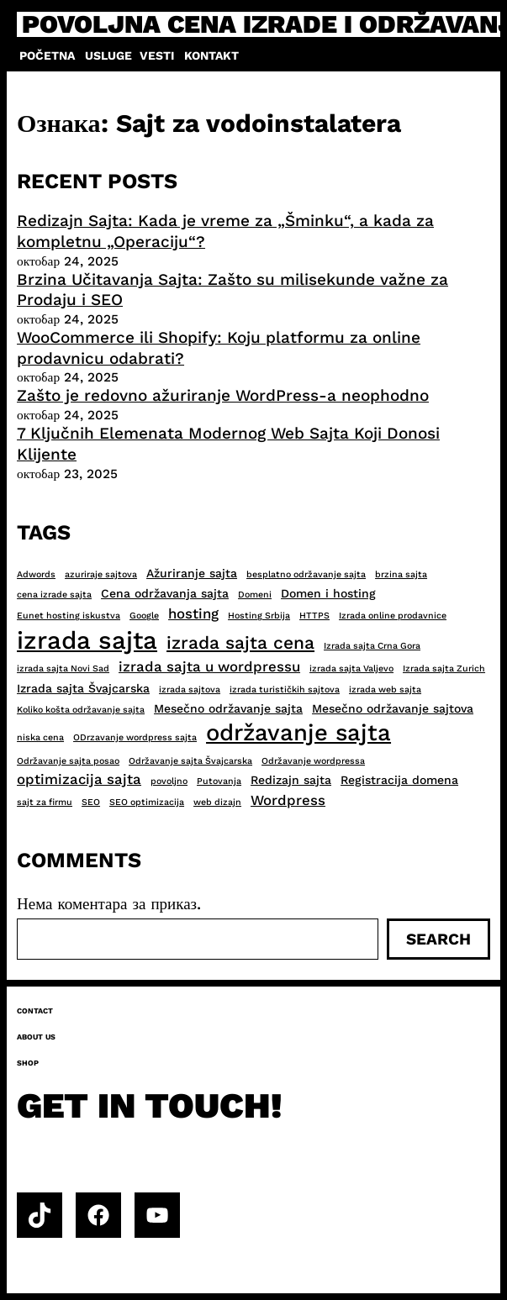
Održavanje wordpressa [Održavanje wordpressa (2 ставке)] (313, 760)
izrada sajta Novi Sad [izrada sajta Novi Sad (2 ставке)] (63, 668)
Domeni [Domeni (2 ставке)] (255, 594)
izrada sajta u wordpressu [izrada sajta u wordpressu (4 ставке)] (209, 666)
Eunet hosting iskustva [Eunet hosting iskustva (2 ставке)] (68, 615)
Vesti (157, 55)
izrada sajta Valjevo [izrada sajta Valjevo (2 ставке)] (351, 668)
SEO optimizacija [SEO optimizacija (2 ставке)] (146, 802)
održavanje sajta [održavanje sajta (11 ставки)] (298, 732)
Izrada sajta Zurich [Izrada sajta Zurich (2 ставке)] (444, 668)
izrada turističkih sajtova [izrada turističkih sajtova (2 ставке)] (285, 689)
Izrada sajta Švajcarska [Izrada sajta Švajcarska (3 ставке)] (83, 688)
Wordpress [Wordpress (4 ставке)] (288, 800)
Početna (47, 55)
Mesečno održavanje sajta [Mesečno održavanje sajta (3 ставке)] (228, 708)
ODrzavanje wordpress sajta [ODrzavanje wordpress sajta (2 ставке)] (135, 737)
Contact (35, 1011)
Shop (28, 1063)
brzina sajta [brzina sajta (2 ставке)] (401, 574)
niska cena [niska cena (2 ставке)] (40, 737)
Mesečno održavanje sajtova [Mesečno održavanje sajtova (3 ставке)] (392, 708)
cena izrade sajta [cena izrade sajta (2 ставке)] (54, 594)
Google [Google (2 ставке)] (144, 615)
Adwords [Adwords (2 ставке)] (36, 574)
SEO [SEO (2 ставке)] (91, 802)
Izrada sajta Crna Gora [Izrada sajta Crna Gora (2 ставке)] (372, 645)
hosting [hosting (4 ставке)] (193, 613)
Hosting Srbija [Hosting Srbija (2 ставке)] (259, 615)
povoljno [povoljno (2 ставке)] (169, 781)
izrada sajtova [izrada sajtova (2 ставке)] (189, 689)
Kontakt (211, 55)
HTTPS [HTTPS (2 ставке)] (314, 615)
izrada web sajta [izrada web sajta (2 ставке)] (385, 689)
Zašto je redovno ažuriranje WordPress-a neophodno (223, 395)
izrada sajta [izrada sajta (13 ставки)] (87, 640)
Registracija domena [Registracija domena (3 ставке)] (399, 780)
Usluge (108, 55)
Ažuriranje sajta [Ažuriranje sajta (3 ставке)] (191, 573)
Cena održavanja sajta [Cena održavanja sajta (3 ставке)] (165, 593)
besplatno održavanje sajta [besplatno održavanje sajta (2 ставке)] (306, 574)
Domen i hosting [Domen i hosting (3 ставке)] (328, 593)
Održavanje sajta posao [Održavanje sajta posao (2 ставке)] (68, 760)
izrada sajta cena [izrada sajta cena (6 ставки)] (240, 642)
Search (438, 939)
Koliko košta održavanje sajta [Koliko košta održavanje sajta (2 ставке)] (81, 709)
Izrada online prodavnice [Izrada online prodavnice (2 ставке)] (392, 615)
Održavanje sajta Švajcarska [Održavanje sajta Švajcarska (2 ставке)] (190, 760)
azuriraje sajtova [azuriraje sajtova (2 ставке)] (101, 574)
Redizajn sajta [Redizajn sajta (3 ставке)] (291, 780)
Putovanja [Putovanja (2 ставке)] (219, 781)
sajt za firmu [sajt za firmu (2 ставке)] (44, 802)
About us (36, 1037)
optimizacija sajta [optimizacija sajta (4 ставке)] (79, 779)
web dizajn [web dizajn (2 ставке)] (217, 802)
